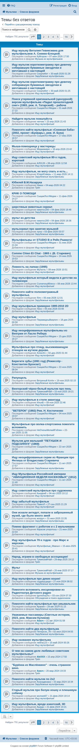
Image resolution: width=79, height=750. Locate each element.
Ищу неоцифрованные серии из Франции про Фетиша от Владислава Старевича (43, 459)
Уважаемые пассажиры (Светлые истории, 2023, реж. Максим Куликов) (41, 616)
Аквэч (40, 620)
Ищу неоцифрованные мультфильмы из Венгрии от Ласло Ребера (39, 332)
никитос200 (43, 209)
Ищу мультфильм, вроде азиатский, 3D (38, 704)
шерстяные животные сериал (32, 206)
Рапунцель (19, 377)
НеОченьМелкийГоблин (49, 430)
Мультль (41, 269)
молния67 (42, 696)
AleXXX (41, 656)
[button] (33, 36)
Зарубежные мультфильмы (49, 76)
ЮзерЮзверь (44, 174)
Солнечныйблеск (46, 283)
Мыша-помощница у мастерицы (34, 146)
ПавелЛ (41, 504)
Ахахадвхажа (44, 682)
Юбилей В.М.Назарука (27, 182)
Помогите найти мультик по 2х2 (33, 679)
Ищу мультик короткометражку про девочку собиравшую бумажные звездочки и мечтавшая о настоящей (41, 67)
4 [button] (53, 37)
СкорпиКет (42, 73)
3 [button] (48, 37)
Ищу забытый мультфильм (30, 501)
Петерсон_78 (44, 631)
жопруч (40, 518)
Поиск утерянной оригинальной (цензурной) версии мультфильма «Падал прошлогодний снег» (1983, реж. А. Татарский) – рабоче (42, 102)
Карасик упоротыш (47, 529)
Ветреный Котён (45, 380)
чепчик (40, 121)
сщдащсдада (44, 581)
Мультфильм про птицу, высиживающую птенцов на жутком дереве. (40, 348)
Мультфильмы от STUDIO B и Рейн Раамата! (42, 239)
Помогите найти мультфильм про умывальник (43, 603)
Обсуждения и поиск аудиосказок (52, 598)
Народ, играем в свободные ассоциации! (40, 556)
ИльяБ (40, 402)
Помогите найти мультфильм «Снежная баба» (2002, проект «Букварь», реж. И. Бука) (43, 131)
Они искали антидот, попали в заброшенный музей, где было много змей (42, 514)
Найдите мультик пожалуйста (32, 118)
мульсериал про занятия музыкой (35, 228)
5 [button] (57, 37)
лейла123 (42, 642)
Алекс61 (41, 353)
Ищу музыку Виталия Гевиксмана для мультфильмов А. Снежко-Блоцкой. (37, 52)
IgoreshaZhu (43, 595)
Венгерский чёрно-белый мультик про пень (41, 388)
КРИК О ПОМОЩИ (24, 193)
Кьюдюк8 (41, 493)
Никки (40, 185)
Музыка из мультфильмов (48, 59)
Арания (41, 606)
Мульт (16, 567)
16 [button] (66, 37)
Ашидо (40, 707)
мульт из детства (23, 217)
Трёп (37, 187)
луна (39, 231)
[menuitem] (11, 5)
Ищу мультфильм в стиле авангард (36, 399)
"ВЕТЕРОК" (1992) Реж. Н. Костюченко (37, 410)
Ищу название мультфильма (31, 639)
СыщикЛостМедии (46, 108)
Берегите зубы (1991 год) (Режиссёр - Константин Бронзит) (37, 363)
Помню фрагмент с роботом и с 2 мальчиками (43, 526)
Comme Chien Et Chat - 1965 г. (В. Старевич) (41, 253)
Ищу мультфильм (24, 316)
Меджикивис (43, 149)
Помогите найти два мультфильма (35, 628)
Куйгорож (42, 56)
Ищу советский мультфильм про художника (42, 490)
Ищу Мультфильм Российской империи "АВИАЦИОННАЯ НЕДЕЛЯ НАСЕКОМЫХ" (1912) (44, 475)
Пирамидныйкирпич (47, 319)
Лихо (39, 309)
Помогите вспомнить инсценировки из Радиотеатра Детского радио (38, 591)
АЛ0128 (41, 163)
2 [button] (43, 37)
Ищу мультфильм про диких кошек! (36, 578)
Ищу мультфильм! (44, 93)
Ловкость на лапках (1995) (29, 266)
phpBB (32, 746)
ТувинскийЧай (44, 391)
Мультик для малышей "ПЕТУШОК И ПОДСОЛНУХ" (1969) (37, 442)
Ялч (39, 298)
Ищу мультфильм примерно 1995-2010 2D (40, 306)
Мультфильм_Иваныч (48, 546)
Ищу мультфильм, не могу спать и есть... (40, 171)
